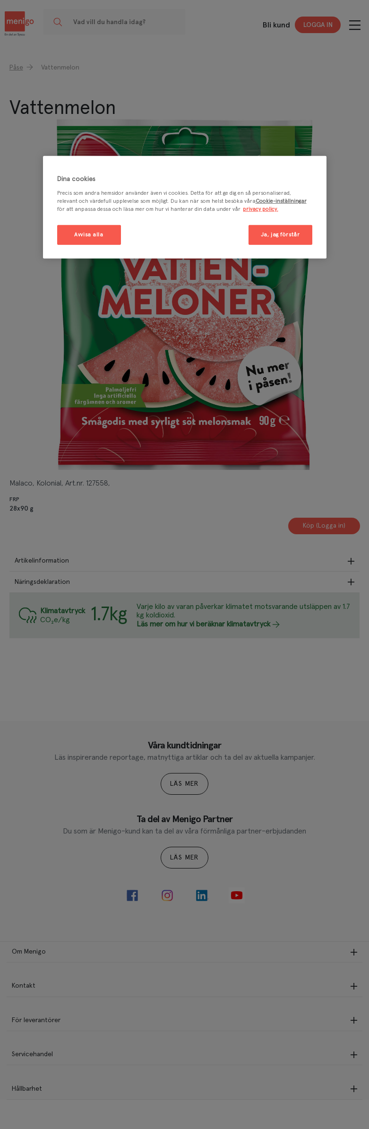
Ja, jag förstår (280, 234)
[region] (184, 207)
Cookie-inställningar (281, 201)
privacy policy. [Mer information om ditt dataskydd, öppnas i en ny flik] (260, 209)
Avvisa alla (88, 234)
